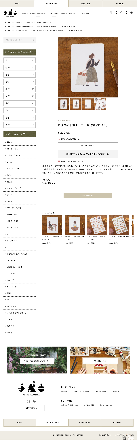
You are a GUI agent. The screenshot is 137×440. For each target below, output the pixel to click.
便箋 (9, 293)
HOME (17, 4)
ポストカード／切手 (40, 31)
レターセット (12, 214)
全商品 (20, 23)
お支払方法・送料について (68, 405)
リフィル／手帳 (13, 168)
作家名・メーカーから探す (38, 14)
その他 (10, 333)
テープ (9, 195)
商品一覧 (25, 14)
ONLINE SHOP (51, 4)
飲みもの (10, 326)
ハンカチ (10, 280)
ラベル (9, 247)
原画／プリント (13, 306)
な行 (41, 27)
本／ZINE (11, 273)
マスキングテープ (14, 188)
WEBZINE (120, 4)
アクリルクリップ (13, 155)
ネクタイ (48, 27)
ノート (9, 234)
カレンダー (11, 260)
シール (9, 162)
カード (9, 201)
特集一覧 (64, 14)
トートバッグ (12, 287)
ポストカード (54, 31)
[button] (43, 227)
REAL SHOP (85, 4)
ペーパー (10, 300)
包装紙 (10, 182)
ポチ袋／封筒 (12, 221)
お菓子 (10, 319)
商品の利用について (109, 405)
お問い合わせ (28, 408)
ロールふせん (12, 149)
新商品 (10, 142)
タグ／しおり (12, 241)
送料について (73, 14)
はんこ (9, 175)
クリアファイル (13, 227)
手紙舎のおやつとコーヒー (17, 313)
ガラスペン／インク (14, 267)
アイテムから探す (53, 14)
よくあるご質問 (84, 14)
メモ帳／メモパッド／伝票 (17, 254)
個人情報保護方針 (104, 435)
